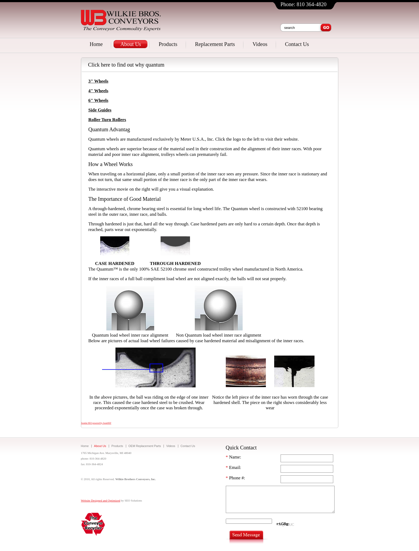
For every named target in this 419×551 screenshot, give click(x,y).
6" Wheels (98, 100)
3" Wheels (98, 81)
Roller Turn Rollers (107, 119)
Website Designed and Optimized (100, 500)
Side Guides (99, 110)
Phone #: (235, 477)
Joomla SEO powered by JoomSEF (96, 423)
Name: (233, 457)
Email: (233, 467)
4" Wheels (98, 90)
